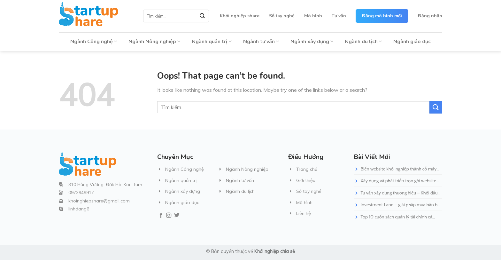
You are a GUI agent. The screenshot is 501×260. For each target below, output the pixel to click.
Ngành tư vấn (261, 41)
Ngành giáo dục (412, 41)
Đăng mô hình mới (382, 16)
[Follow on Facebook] (161, 215)
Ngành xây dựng (311, 41)
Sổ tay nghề (282, 16)
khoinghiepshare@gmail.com (99, 201)
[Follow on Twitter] (176, 215)
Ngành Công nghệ (93, 41)
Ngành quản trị (211, 41)
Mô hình (313, 16)
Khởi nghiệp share (239, 16)
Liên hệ (303, 213)
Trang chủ (306, 169)
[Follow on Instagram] (168, 215)
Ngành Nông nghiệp (154, 41)
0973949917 (81, 192)
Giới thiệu (305, 180)
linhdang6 (78, 209)
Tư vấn (339, 16)
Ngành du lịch (363, 41)
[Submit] (202, 16)
